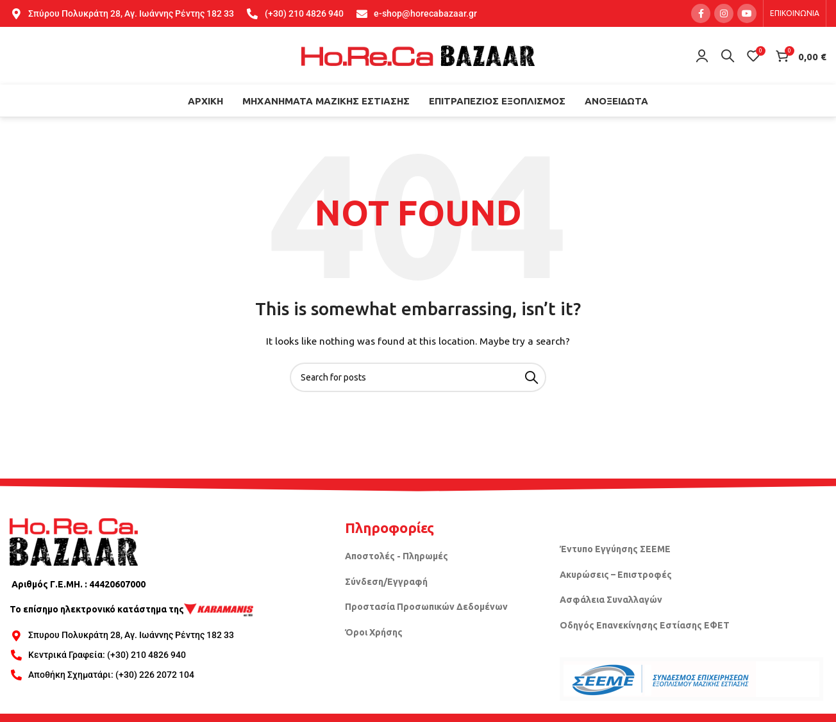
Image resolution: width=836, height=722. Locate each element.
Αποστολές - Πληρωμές (396, 556)
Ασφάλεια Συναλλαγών (611, 600)
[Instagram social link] (723, 13)
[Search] (727, 56)
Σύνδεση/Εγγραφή (386, 582)
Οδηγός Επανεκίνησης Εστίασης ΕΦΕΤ (645, 625)
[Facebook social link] (700, 13)
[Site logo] (418, 55)
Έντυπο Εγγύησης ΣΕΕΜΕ (615, 549)
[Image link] (74, 541)
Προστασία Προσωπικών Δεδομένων (426, 607)
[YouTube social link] (747, 13)
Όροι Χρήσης (374, 632)
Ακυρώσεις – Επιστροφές (616, 575)
